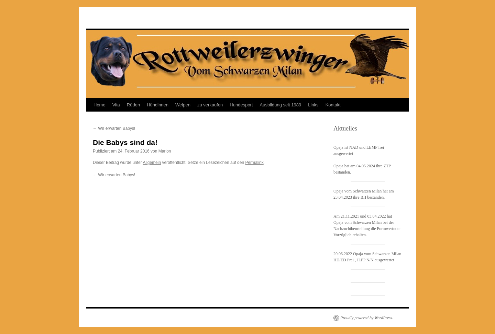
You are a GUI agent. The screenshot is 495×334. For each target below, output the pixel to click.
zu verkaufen (210, 104)
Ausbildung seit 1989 (280, 104)
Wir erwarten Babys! (114, 128)
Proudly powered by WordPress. (366, 317)
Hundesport (241, 104)
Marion (164, 151)
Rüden (133, 104)
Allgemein (152, 162)
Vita (116, 104)
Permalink (254, 162)
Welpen (182, 104)
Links (313, 104)
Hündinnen (157, 104)
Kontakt (333, 104)
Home (100, 104)
